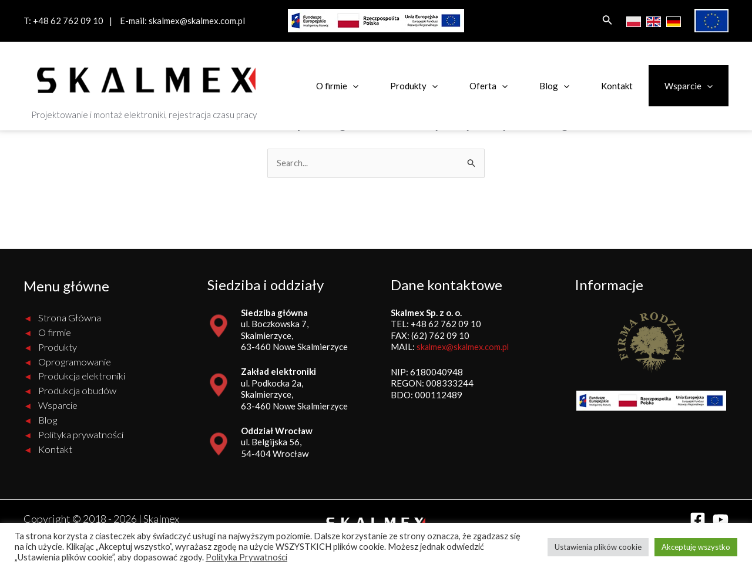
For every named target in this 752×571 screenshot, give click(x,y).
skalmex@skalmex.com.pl (197, 20)
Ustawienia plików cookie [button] (598, 547)
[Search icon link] (607, 21)
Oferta (488, 85)
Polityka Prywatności (246, 557)
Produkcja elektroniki (81, 376)
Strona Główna (69, 318)
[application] (352, 85)
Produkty (414, 85)
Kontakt (617, 85)
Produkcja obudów (77, 391)
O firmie (337, 85)
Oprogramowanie (74, 362)
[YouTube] (720, 520)
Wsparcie (688, 86)
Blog (554, 85)
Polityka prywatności (80, 435)
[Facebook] (698, 520)
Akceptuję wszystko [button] (696, 547)
